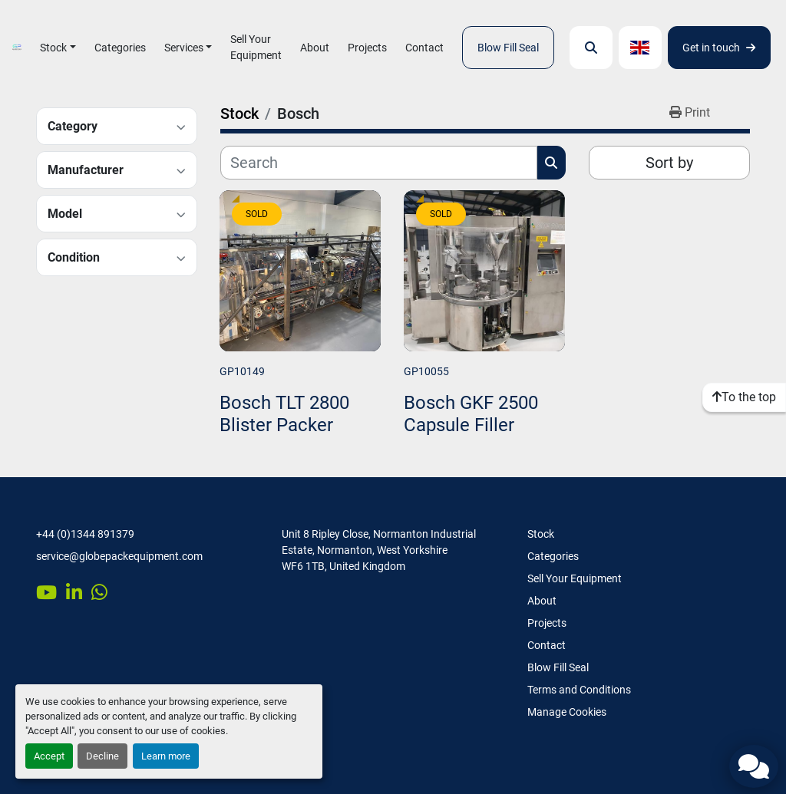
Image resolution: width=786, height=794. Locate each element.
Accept (49, 756)
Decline (102, 756)
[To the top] (744, 397)
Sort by (669, 162)
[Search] (378, 163)
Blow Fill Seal (508, 47)
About (314, 47)
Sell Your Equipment (256, 47)
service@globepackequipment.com (119, 556)
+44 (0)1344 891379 (85, 534)
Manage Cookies (566, 712)
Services (183, 47)
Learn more (165, 756)
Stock (53, 47)
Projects (367, 47)
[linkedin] (74, 592)
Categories (120, 47)
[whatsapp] (99, 592)
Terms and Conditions (579, 690)
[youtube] (46, 592)
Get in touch (718, 47)
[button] (58, 48)
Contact (424, 47)
